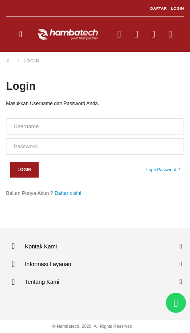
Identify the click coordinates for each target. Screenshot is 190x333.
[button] (119, 36)
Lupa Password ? (163, 169)
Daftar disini (67, 193)
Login (24, 169)
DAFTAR (158, 8)
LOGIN (177, 8)
